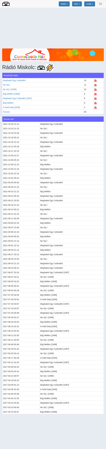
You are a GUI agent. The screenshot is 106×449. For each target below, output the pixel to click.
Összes (6, 112)
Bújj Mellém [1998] (11, 94)
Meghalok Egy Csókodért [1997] (17, 98)
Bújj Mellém (8, 103)
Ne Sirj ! (6, 85)
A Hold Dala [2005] (11, 107)
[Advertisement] (53, 28)
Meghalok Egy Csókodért (14, 80)
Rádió (64, 4)
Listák (89, 4)
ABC (77, 4)
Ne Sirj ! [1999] (10, 89)
